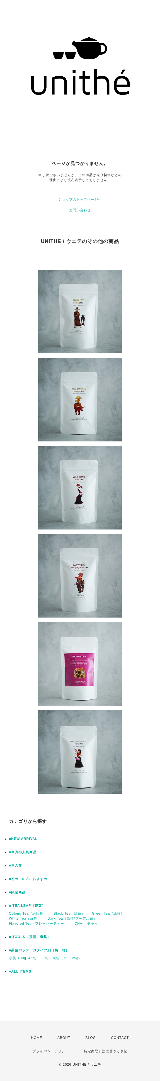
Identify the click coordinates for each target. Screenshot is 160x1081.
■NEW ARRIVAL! (24, 839)
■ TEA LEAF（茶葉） (27, 906)
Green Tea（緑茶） (108, 913)
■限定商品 (17, 892)
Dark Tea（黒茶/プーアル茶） (72, 918)
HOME (36, 1038)
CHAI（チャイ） (88, 923)
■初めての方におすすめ (28, 879)
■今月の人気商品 (23, 852)
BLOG (91, 1038)
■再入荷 (15, 866)
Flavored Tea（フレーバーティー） (38, 923)
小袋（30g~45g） (23, 958)
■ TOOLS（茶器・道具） (30, 937)
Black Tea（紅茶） (69, 913)
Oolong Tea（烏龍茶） (28, 913)
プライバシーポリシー (51, 1051)
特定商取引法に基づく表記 (105, 1051)
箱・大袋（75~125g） (63, 958)
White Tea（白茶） (25, 918)
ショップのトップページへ (80, 199)
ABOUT (63, 1038)
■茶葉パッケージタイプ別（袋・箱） (39, 950)
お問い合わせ (80, 210)
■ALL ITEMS (20, 971)
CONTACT (120, 1038)
